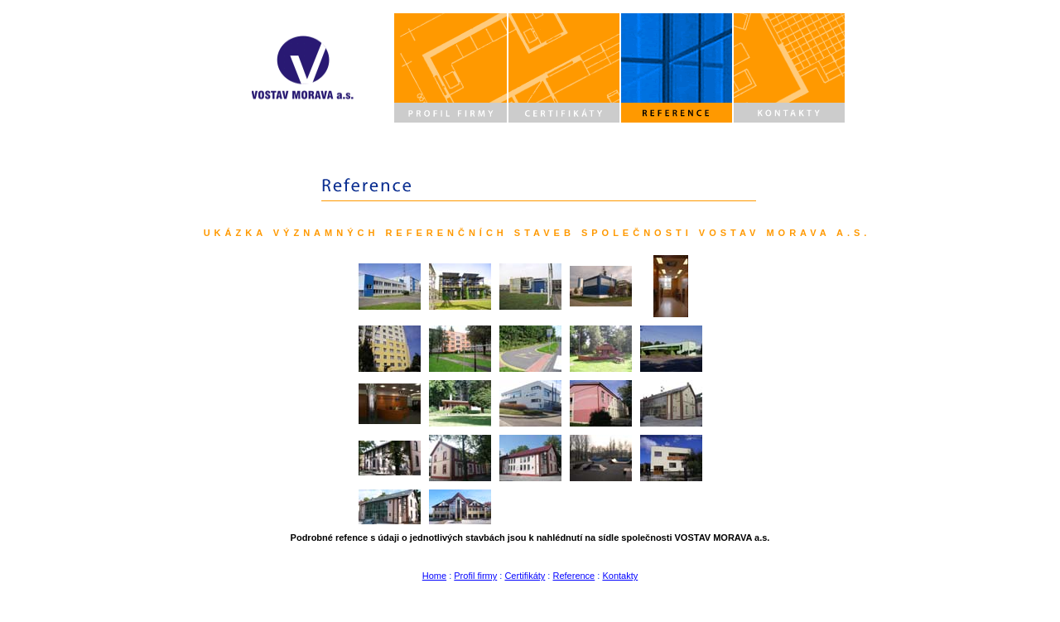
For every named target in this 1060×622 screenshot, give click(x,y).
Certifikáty (524, 576)
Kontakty (620, 576)
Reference (573, 576)
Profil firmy (475, 576)
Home (434, 576)
